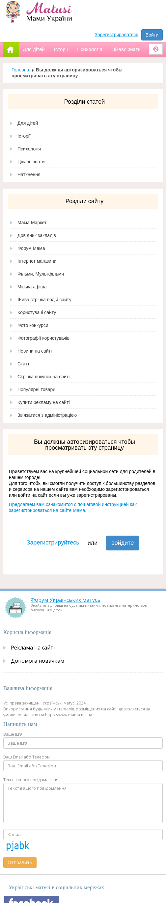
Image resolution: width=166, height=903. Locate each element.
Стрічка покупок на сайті (43, 376)
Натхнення (29, 174)
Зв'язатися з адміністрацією (47, 415)
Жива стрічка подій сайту (44, 299)
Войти (152, 35)
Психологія (29, 148)
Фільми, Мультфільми (40, 274)
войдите (122, 543)
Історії (24, 136)
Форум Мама (31, 248)
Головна (20, 69)
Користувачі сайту (36, 312)
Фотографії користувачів (43, 338)
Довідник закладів (36, 235)
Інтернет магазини (36, 261)
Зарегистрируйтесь (53, 542)
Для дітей (27, 123)
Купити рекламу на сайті (43, 402)
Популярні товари (36, 389)
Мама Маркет (31, 222)
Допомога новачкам (37, 661)
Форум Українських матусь (65, 599)
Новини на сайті (34, 351)
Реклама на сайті (33, 648)
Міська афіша (32, 286)
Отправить (20, 862)
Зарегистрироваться (116, 34)
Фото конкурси (32, 325)
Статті (24, 363)
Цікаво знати (31, 161)
